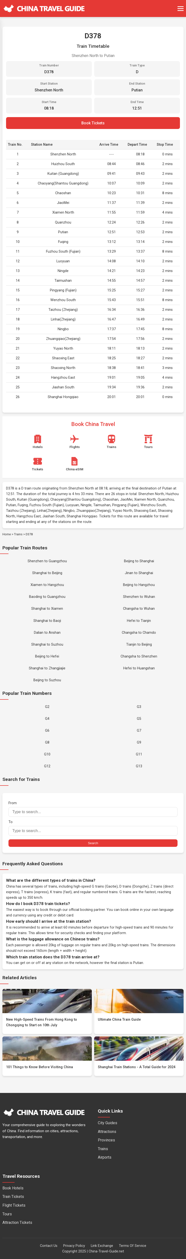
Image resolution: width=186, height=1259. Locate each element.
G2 (47, 707)
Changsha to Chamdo (139, 633)
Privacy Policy (74, 1246)
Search (93, 843)
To (93, 828)
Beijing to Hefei (47, 656)
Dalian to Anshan (47, 633)
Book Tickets (93, 123)
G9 (139, 742)
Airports (104, 1157)
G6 (47, 731)
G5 (139, 719)
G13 (139, 766)
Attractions (107, 1131)
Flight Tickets (13, 1205)
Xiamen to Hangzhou (47, 585)
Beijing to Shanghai (139, 561)
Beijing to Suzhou (47, 680)
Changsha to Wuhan (139, 609)
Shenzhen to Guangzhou (47, 561)
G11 (139, 754)
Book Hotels (12, 1188)
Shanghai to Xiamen (47, 609)
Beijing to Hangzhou (139, 585)
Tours (7, 1214)
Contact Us (48, 1246)
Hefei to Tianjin (139, 621)
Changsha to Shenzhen (139, 656)
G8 (47, 742)
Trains (18, 534)
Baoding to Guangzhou (47, 597)
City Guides (107, 1123)
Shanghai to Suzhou (47, 644)
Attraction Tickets (17, 1222)
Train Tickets (13, 1196)
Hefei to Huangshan (139, 668)
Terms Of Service (132, 1246)
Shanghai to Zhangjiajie (47, 668)
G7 (139, 731)
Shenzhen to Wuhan (139, 597)
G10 (47, 754)
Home (6, 534)
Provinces (106, 1140)
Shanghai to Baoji (47, 621)
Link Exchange (102, 1246)
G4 (47, 719)
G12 (47, 766)
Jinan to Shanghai (139, 573)
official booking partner (87, 910)
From (93, 809)
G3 (139, 707)
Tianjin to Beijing (139, 644)
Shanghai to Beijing (47, 573)
